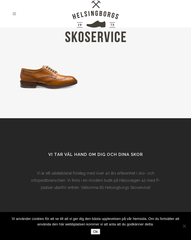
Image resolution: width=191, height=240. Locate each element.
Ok (95, 232)
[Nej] (184, 226)
